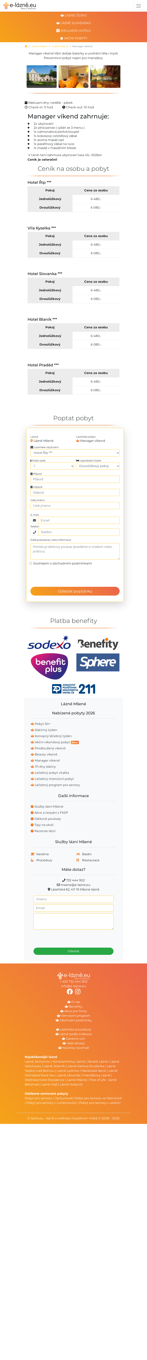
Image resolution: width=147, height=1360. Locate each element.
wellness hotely (73, 30)
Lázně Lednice (68, 1071)
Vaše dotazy (73, 1043)
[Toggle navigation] (138, 6)
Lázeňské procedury (73, 1029)
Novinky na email (73, 1048)
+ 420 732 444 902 (73, 981)
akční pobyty (73, 38)
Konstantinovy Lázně (69, 1061)
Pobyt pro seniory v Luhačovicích (51, 1103)
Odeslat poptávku (75, 591)
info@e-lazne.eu (73, 986)
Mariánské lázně (94, 1071)
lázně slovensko (73, 23)
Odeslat (73, 951)
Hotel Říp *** (39, 182)
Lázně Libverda (68, 1075)
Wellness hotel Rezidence (44, 1080)
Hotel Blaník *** (42, 319)
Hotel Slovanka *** (45, 273)
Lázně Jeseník (54, 1066)
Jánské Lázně (98, 1061)
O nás (73, 1002)
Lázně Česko (39, 46)
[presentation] (58, 937)
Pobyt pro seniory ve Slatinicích (98, 1098)
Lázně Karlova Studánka (86, 1066)
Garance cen (73, 1038)
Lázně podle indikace (73, 1034)
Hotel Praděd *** (43, 365)
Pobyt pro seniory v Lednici (100, 1103)
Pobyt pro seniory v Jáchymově (49, 1098)
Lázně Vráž (49, 1084)
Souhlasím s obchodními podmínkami (62, 563)
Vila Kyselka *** (42, 228)
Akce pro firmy (73, 1011)
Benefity (73, 1006)
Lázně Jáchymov (38, 1061)
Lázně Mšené (60, 46)
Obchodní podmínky (74, 1020)
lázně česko (73, 15)
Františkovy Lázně (96, 1075)
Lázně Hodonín (71, 1084)
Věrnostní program (73, 1016)
